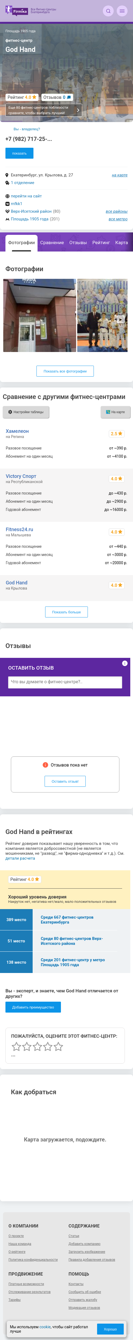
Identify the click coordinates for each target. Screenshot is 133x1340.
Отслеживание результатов (29, 1292)
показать (19, 153)
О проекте (16, 1236)
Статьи (74, 1236)
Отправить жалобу (83, 1300)
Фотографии (21, 242)
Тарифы (14, 1300)
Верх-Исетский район (31, 211)
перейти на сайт (26, 196)
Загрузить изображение (87, 1252)
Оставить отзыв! (65, 781)
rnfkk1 (16, 203)
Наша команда (19, 1244)
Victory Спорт (21, 476)
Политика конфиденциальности (33, 1260)
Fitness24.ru (19, 529)
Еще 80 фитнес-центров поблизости (44, 110)
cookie (45, 1327)
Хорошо (110, 1329)
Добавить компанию (84, 1244)
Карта (121, 242)
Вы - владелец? (27, 129)
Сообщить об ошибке (85, 1292)
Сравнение (52, 242)
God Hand (16, 582)
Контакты (76, 1284)
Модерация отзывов (84, 1308)
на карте (120, 175)
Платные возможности (26, 1284)
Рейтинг (101, 242)
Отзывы (78, 242)
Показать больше (66, 612)
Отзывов (55, 97)
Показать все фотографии (65, 371)
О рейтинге (16, 1252)
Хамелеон (17, 431)
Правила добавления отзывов (92, 1260)
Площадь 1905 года (29, 219)
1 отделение (22, 182)
